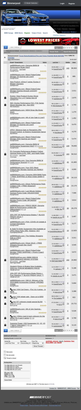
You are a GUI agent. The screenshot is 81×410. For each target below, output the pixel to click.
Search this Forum (69, 51)
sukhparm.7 (58, 269)
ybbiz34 (61, 341)
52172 (60, 304)
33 (68, 178)
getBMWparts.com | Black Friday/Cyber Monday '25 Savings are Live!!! (25, 76)
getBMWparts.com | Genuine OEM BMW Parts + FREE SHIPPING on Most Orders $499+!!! (28, 176)
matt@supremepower (16, 327)
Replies (68, 62)
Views (74, 62)
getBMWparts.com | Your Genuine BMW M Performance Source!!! (26, 161)
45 (68, 162)
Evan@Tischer (14, 71)
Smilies (6, 374)
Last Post (55, 62)
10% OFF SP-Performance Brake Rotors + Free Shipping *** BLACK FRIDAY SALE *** (27, 274)
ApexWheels (13, 133)
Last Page (22, 69)
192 (67, 260)
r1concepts (13, 157)
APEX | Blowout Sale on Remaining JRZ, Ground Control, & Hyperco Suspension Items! (28, 131)
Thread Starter (19, 62)
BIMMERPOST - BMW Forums (66, 388)
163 (67, 154)
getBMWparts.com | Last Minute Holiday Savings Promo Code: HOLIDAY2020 (25, 192)
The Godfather (58, 298)
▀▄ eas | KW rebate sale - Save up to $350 (26, 297)
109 (67, 146)
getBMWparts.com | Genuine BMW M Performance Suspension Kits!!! (24, 145)
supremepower (57, 326)
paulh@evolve (14, 85)
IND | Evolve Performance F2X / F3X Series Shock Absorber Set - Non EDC (27, 104)
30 (68, 208)
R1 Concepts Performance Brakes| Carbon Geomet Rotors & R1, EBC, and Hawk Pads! (27, 152)
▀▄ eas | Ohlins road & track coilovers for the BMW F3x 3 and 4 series (27, 317)
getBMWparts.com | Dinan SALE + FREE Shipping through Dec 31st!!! (26, 244)
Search (45, 33)
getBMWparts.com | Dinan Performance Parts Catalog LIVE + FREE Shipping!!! (27, 185)
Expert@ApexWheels (16, 232)
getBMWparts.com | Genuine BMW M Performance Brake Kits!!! (24, 66)
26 (68, 318)
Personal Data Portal (55, 405)
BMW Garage (8, 33)
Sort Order (23, 341)
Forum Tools (54, 51)
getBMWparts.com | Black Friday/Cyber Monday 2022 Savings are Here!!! (25, 138)
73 (68, 304)
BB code (6, 372)
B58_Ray (59, 209)
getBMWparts (58, 163)
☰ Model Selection (30, 3)
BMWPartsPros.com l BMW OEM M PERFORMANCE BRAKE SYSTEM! (24, 258)
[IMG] (5, 375)
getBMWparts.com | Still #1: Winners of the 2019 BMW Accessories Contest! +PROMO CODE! (27, 282)
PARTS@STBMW (15, 263)
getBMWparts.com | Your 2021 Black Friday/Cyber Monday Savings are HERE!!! (26, 169)
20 (68, 186)
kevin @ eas (58, 292)
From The (34, 341)
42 (68, 325)
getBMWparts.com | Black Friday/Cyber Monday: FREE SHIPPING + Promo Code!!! (27, 251)
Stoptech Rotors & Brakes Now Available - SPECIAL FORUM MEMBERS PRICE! (26, 267)
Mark (9, 59)
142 (67, 68)
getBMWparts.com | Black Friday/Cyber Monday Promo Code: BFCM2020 (25, 199)
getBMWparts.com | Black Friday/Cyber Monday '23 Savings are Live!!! (25, 124)
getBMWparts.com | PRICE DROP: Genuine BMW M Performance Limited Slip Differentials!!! (27, 207)
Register (72, 4)
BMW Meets (19, 33)
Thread (12, 62)
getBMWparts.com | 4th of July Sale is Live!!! (27, 117)
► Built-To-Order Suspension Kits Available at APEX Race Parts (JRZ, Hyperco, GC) (27, 230)
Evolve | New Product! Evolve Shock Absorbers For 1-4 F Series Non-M (24, 97)
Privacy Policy (24, 405)
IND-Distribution (14, 106)
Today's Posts (36, 33)
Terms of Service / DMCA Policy (38, 405)
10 (68, 230)
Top (78, 388)
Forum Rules (8, 380)
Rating (45, 62)
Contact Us (53, 388)
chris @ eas (13, 293)
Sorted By (7, 341)
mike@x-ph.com (14, 218)
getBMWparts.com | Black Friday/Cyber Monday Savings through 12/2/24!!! (25, 90)
